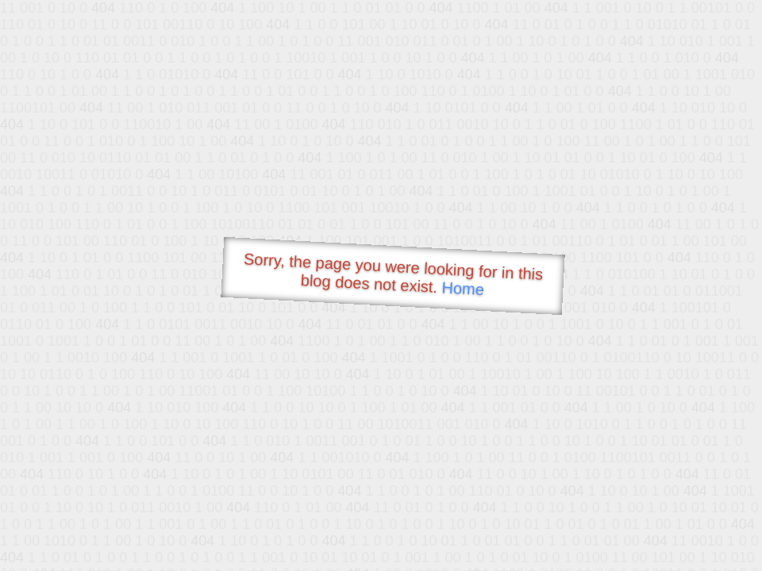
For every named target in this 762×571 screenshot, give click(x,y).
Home (462, 288)
